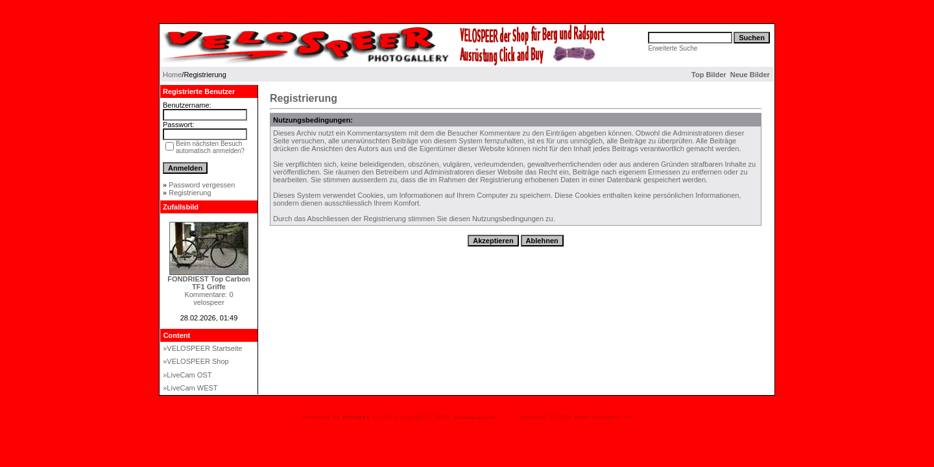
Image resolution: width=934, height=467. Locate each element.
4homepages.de (474, 417)
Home (172, 74)
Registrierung (190, 193)
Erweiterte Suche (672, 48)
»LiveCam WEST (190, 388)
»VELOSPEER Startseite (202, 348)
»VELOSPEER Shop (196, 361)
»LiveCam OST (187, 375)
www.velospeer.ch (603, 417)
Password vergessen (202, 185)
